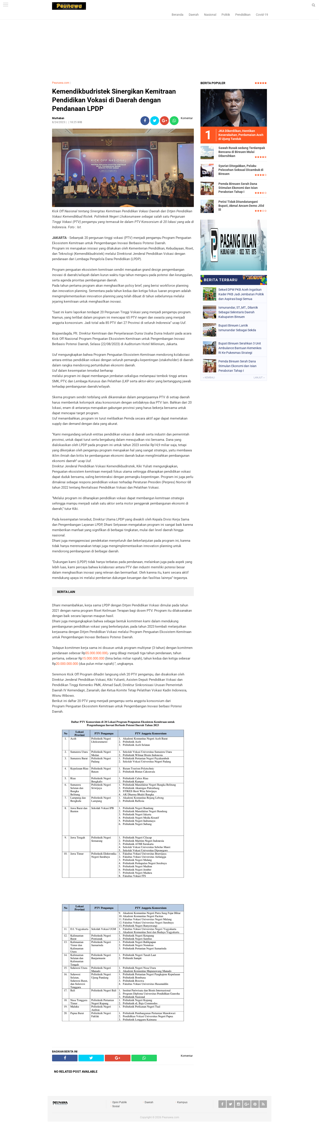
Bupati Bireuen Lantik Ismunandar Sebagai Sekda (237, 328)
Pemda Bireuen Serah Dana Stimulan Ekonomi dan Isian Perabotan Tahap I (238, 187)
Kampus (182, 1102)
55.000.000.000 (96, 653)
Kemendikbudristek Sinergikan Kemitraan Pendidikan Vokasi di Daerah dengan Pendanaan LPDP (114, 99)
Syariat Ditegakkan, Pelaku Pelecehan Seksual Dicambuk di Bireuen (240, 170)
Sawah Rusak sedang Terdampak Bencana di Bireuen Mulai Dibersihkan (241, 152)
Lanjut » (259, 377)
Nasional (210, 14)
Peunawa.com (60, 82)
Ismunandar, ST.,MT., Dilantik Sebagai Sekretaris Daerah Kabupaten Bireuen (238, 312)
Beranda (177, 14)
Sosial (116, 1106)
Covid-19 (262, 14)
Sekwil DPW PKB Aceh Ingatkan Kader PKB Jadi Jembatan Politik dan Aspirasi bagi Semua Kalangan (241, 294)
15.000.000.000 (93, 658)
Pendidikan (243, 14)
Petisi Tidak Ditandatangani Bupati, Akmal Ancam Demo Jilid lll (241, 205)
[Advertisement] (159, 45)
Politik (226, 14)
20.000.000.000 (67, 664)
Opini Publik (119, 1102)
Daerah (194, 14)
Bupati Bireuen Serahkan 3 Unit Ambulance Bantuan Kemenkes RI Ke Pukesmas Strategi (239, 348)
